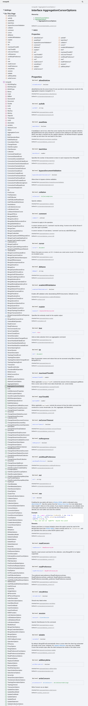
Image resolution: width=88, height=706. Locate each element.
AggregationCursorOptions (46, 7)
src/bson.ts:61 (41, 536)
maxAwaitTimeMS (54, 387)
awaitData (54, 139)
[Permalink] (51, 80)
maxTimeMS (52, 410)
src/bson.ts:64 (41, 299)
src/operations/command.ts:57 (45, 449)
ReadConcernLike (48, 547)
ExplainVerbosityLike (47, 311)
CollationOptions (47, 196)
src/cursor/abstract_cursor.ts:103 (46, 653)
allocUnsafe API (36, 504)
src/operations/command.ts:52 (45, 606)
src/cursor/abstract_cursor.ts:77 (45, 163)
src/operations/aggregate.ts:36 (45, 486)
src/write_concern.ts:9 (43, 692)
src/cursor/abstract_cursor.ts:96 (45, 236)
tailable (54, 650)
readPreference (53, 582)
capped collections (59, 645)
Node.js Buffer (58, 502)
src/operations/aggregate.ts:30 (45, 206)
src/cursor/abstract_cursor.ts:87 (45, 389)
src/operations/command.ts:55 (45, 278)
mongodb (6, 1)
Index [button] (35, 30)
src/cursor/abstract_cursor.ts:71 (45, 627)
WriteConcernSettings (61, 682)
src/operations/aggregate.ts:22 (45, 185)
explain (51, 318)
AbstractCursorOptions (42, 18)
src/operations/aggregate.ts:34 (45, 366)
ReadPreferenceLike (51, 571)
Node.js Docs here (63, 504)
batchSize (52, 160)
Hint (38, 332)
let (50, 363)
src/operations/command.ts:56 (45, 115)
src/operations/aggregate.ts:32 (45, 342)
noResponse (52, 447)
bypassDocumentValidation (56, 182)
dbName (51, 275)
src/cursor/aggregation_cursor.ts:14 (46, 26)
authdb (51, 112)
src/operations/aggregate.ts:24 (45, 259)
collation (51, 204)
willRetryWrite (53, 668)
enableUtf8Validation (54, 297)
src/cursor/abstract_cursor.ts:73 (45, 559)
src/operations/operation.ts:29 (45, 671)
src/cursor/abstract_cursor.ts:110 (46, 142)
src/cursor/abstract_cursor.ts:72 (45, 584)
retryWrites (52, 603)
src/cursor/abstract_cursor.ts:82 (45, 413)
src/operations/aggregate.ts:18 (45, 96)
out (50, 483)
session (51, 625)
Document (42, 247)
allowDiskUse (53, 94)
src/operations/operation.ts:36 (45, 468)
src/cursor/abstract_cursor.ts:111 (46, 431)
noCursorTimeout (56, 428)
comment (51, 233)
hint (50, 340)
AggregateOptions (40, 19)
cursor (51, 257)
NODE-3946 (49, 528)
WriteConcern (47, 682)
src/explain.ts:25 (41, 321)
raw (50, 533)
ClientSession (44, 617)
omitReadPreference (54, 465)
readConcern (52, 557)
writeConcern (52, 690)
